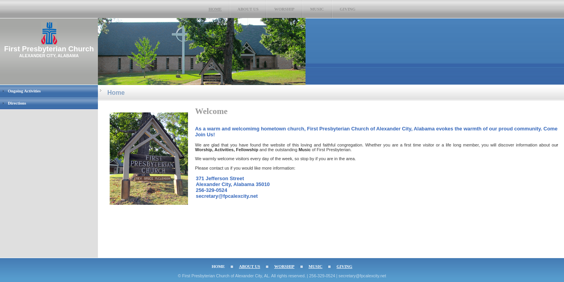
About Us (247, 9)
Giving (347, 9)
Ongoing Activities (24, 91)
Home (215, 9)
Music (317, 9)
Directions (17, 103)
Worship (284, 9)
